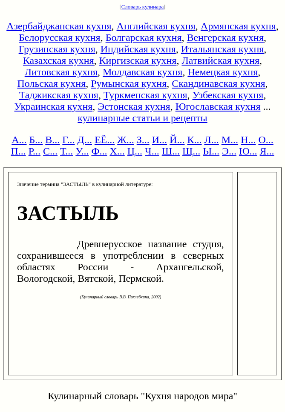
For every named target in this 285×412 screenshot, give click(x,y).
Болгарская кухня (144, 37)
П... (18, 151)
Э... (229, 151)
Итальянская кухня (222, 48)
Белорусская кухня (60, 37)
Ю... (248, 151)
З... (143, 139)
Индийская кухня (138, 48)
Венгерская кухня (225, 37)
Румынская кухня (129, 83)
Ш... (171, 151)
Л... (211, 139)
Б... (36, 139)
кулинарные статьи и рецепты (142, 117)
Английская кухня (156, 25)
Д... (85, 139)
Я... (267, 151)
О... (265, 139)
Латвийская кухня (220, 60)
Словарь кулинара (142, 6)
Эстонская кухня (134, 106)
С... (50, 151)
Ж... (125, 139)
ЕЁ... (105, 139)
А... (19, 139)
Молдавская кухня (142, 71)
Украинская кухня (53, 106)
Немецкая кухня (222, 71)
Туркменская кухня (145, 94)
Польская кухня (51, 83)
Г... (68, 139)
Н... (248, 139)
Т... (66, 151)
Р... (34, 151)
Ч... (152, 151)
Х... (116, 151)
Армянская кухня (238, 25)
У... (82, 151)
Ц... (134, 151)
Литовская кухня (61, 71)
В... (52, 139)
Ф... (99, 151)
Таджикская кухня (58, 94)
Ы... (211, 151)
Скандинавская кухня (218, 83)
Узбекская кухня (228, 94)
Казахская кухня (58, 60)
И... (159, 139)
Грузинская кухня (57, 48)
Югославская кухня (218, 106)
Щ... (191, 151)
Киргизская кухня (138, 60)
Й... (177, 139)
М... (230, 139)
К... (194, 139)
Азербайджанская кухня (58, 25)
